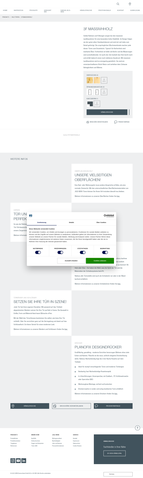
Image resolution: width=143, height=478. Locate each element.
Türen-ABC (34, 446)
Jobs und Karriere (57, 443)
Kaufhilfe (33, 438)
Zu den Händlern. (114, 453)
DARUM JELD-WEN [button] (66, 11)
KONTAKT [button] (120, 10)
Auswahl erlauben (71, 261)
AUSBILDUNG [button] (135, 10)
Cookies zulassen (100, 261)
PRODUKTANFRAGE (121, 122)
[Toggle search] (118, 4)
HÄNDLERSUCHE (86, 10)
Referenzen (13, 446)
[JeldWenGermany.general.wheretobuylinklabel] (130, 4)
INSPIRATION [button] (18, 10)
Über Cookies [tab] (101, 222)
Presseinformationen (58, 446)
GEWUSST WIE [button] (47, 11)
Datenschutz (76, 443)
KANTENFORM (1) (92, 99)
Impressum (76, 441)
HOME (5, 10)
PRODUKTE (5, 17)
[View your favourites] (124, 4)
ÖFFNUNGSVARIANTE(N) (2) (95, 87)
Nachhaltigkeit (56, 441)
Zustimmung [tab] (41, 222)
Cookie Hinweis (77, 446)
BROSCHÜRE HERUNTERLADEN (97, 122)
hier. (118, 196)
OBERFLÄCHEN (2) (92, 75)
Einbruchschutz (35, 441)
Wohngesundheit (57, 438)
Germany (109, 474)
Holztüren (15, 17)
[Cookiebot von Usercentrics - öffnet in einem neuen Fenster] (105, 215)
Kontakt (75, 438)
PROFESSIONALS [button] (104, 10)
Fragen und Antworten (37, 443)
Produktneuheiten (15, 441)
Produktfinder (14, 438)
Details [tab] (71, 222)
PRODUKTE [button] (33, 10)
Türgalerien (13, 443)
